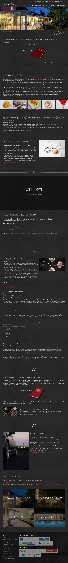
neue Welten (39, 79)
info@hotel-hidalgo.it (35, 452)
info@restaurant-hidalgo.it (8, 549)
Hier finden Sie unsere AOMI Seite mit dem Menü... (14, 64)
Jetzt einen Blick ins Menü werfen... (12, 162)
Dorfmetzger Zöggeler (23, 92)
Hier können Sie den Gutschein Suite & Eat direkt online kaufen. (46, 484)
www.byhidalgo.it (9, 287)
